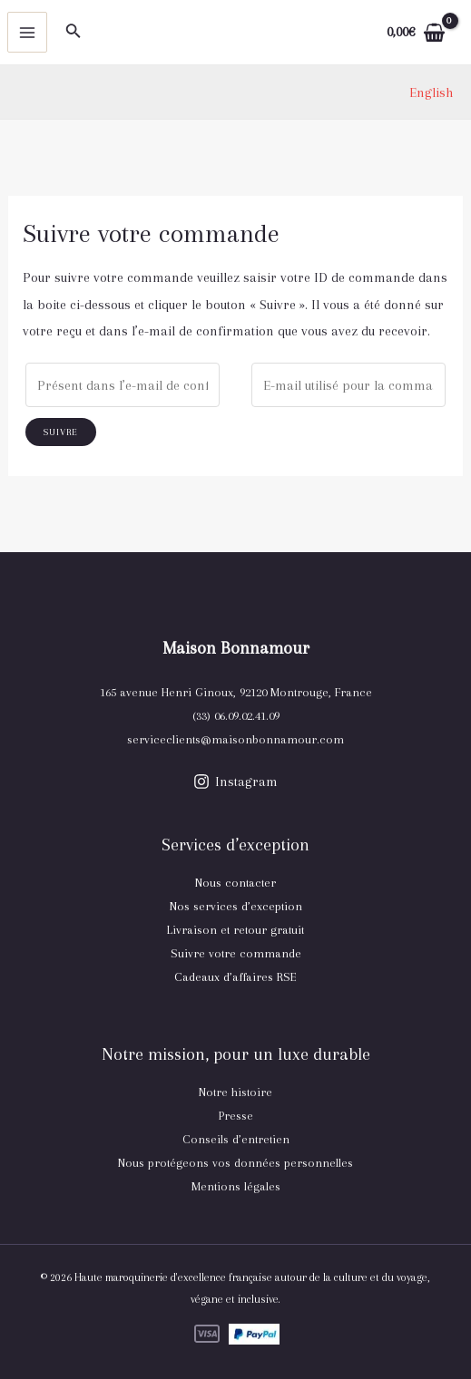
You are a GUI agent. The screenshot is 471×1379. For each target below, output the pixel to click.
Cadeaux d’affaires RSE (235, 977)
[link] (431, 92)
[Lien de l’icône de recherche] (73, 32)
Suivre (61, 432)
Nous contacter (235, 882)
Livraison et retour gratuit (235, 930)
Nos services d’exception (236, 906)
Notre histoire (235, 1092)
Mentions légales (235, 1186)
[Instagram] (236, 781)
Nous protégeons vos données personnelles (235, 1163)
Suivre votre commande (236, 953)
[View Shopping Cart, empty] (415, 32)
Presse (236, 1115)
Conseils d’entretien (235, 1139)
